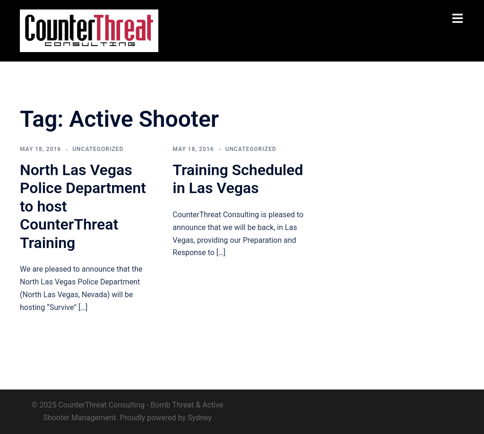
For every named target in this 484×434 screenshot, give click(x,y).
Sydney (200, 417)
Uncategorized (97, 149)
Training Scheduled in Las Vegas (238, 179)
